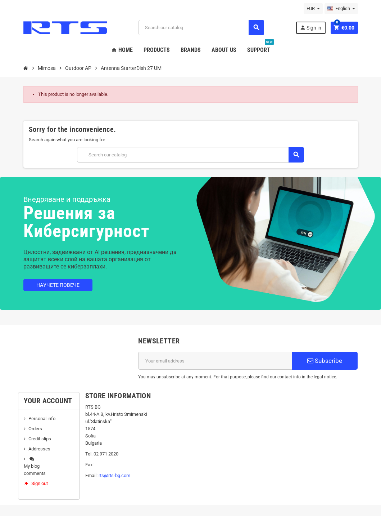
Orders (35, 428)
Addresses (39, 449)
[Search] (201, 27)
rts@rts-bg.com (114, 475)
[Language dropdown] (341, 8)
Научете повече (58, 285)
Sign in (310, 28)
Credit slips (39, 438)
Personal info (41, 418)
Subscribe (324, 360)
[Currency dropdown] (313, 8)
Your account (48, 400)
